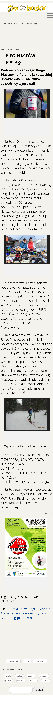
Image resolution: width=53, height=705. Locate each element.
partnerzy (33, 681)
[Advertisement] (26, 37)
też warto (45, 681)
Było (11, 23)
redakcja (19, 676)
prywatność (44, 676)
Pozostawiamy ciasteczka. (4, 0)
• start (4, 23)
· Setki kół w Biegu (22, 609)
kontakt (7, 676)
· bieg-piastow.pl (20, 617)
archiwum (20, 681)
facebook (31, 676)
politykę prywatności (19, 0)
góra (27, 661)
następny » (40, 661)
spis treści (8, 681)
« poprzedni (13, 661)
